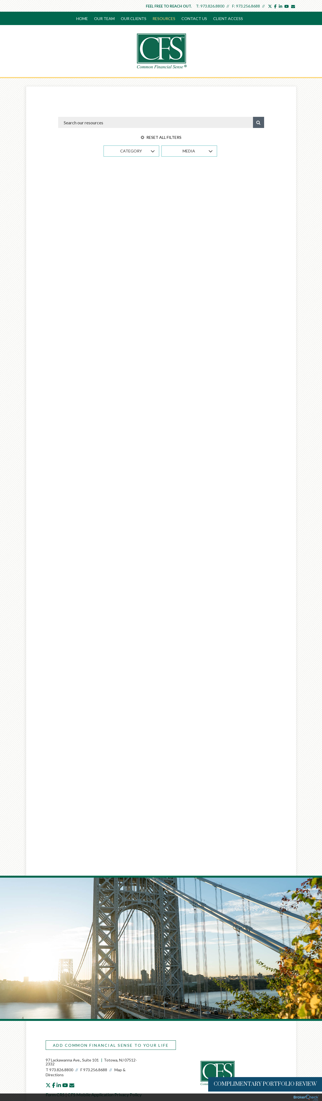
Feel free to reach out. (169, 6)
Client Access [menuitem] (228, 18)
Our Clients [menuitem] (133, 18)
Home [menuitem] (82, 18)
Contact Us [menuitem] (194, 18)
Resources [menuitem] (164, 18)
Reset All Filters (161, 137)
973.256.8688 (248, 6)
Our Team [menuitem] (104, 18)
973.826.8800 (212, 6)
